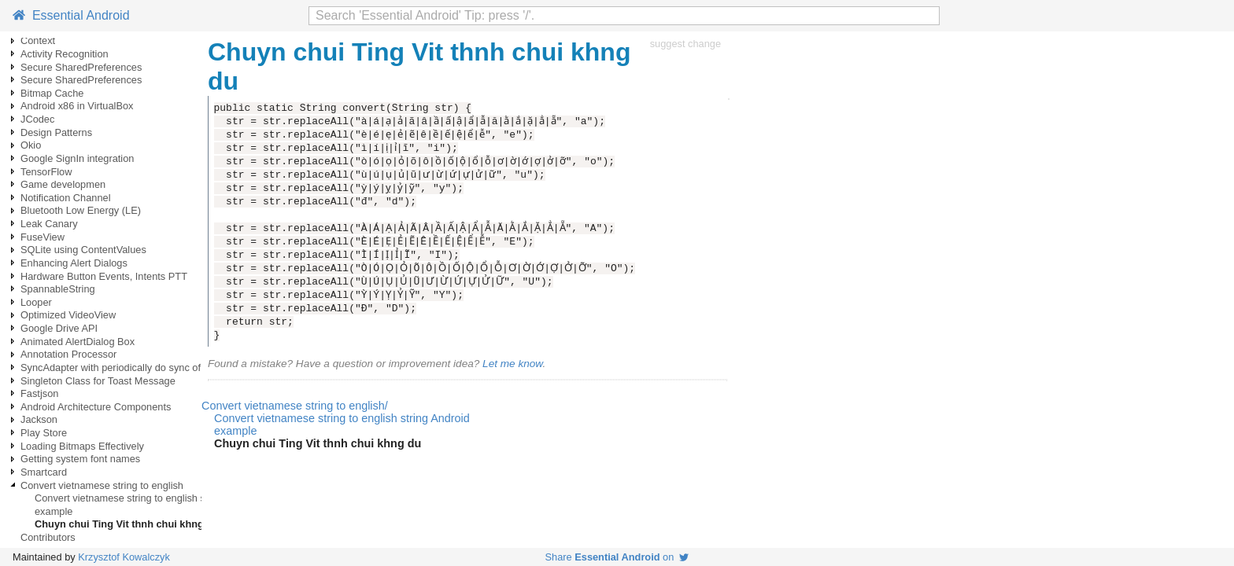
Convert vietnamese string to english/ (294, 405)
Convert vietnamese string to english (101, 485)
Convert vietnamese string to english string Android (148, 498)
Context (37, 40)
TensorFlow (46, 172)
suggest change (685, 44)
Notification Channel (65, 198)
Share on (617, 557)
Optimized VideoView (68, 315)
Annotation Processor (68, 354)
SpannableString (57, 289)
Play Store (43, 433)
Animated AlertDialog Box (77, 341)
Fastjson (39, 393)
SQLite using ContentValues (83, 249)
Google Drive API (59, 328)
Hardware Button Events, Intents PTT (103, 276)
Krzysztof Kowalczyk (124, 557)
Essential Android (71, 15)
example (53, 511)
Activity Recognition (64, 54)
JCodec (37, 119)
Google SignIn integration (77, 158)
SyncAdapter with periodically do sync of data (122, 367)
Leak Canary (49, 224)
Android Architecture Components (95, 407)
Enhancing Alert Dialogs (73, 263)
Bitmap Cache (51, 93)
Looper (36, 302)
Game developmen (62, 184)
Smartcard (43, 472)
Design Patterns (56, 132)
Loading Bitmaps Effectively (82, 446)
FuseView (42, 237)
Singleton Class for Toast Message (97, 381)
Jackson (38, 419)
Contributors (48, 537)
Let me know (512, 363)
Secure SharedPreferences (81, 67)
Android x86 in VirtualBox (76, 106)
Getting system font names (80, 459)
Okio (30, 145)
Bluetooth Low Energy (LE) (80, 210)
